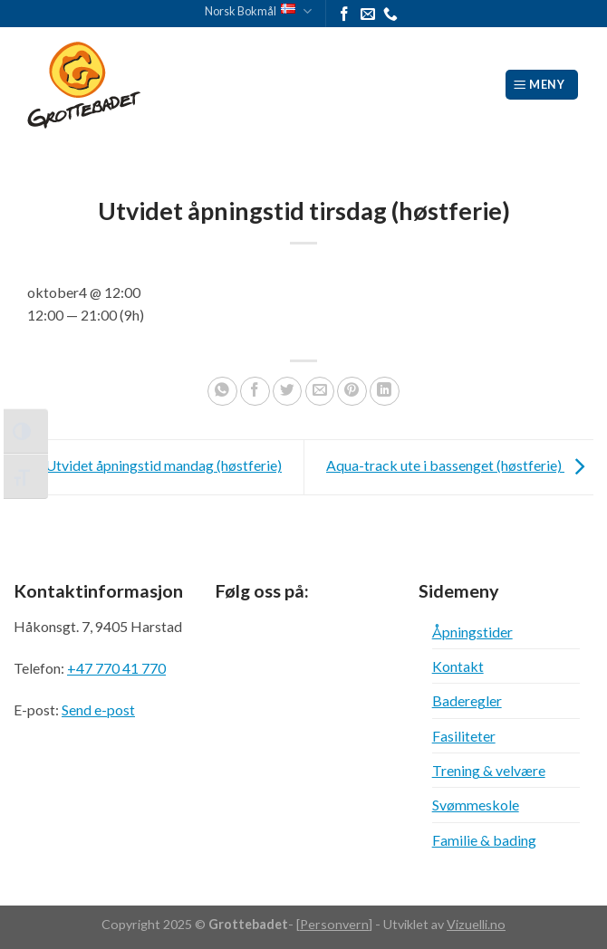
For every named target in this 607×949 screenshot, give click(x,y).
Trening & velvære (488, 770)
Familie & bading (484, 839)
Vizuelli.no (476, 924)
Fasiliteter (464, 735)
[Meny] (542, 84)
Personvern (334, 924)
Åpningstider (472, 631)
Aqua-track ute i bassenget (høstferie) (459, 465)
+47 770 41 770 (116, 667)
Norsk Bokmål (258, 11)
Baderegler (467, 700)
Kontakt (458, 666)
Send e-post (98, 709)
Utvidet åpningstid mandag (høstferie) (148, 465)
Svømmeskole (475, 804)
